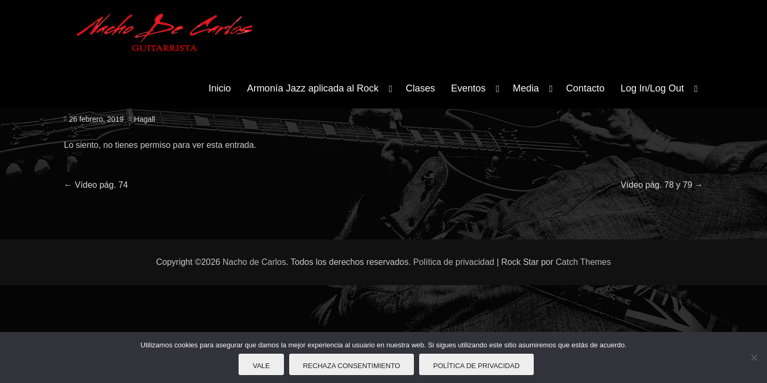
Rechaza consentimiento (352, 366)
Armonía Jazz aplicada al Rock (313, 88)
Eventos (468, 88)
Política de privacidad (453, 262)
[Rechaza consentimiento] (753, 357)
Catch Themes (583, 262)
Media (526, 88)
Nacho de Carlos (254, 262)
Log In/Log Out (652, 88)
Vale (261, 366)
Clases (420, 88)
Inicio (220, 88)
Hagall (145, 119)
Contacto (585, 88)
